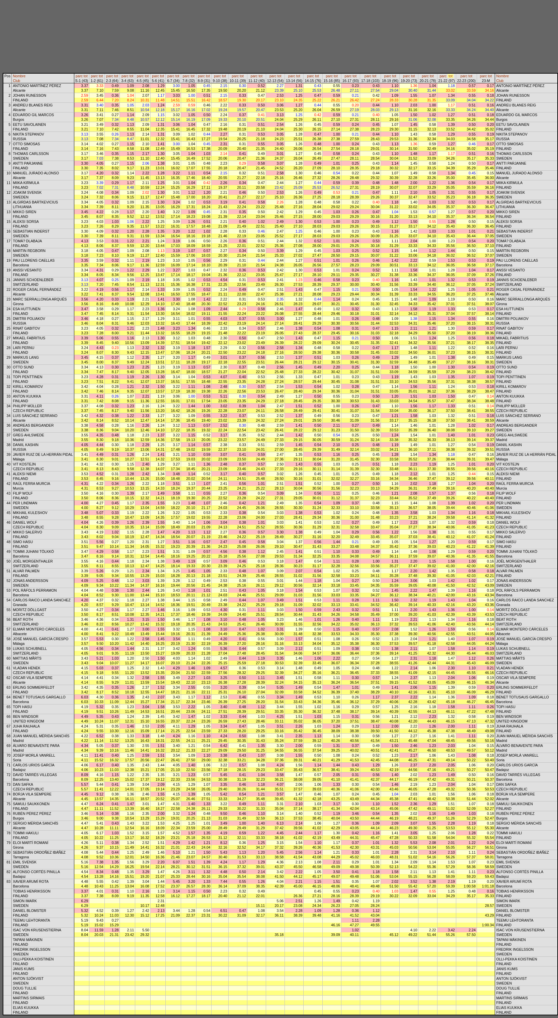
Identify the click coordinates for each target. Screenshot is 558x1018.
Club (16, 81)
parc (79, 76)
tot (86, 76)
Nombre (19, 76)
